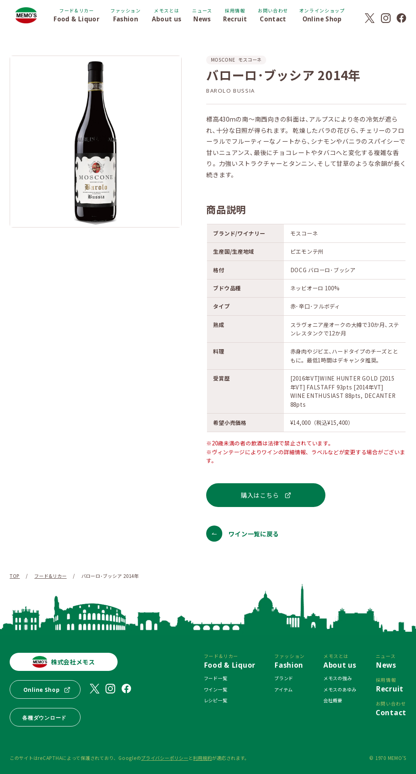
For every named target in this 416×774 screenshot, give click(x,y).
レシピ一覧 (216, 700)
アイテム (283, 689)
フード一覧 (216, 678)
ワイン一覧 (216, 689)
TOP (15, 576)
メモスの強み (337, 678)
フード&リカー (50, 576)
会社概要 (332, 700)
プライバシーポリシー (164, 758)
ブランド (283, 678)
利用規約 (202, 758)
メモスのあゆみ (339, 689)
